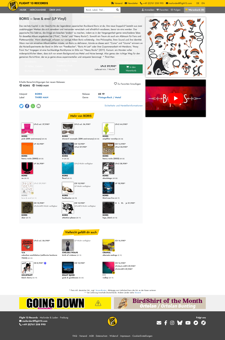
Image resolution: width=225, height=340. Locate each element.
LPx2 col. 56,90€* (42, 240)
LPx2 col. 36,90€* (82, 124)
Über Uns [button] (55, 9)
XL (122, 203)
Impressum (125, 336)
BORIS (38, 94)
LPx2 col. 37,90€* (42, 124)
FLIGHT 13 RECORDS (33, 3)
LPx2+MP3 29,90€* (124, 269)
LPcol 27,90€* (80, 147)
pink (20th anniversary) (40, 137)
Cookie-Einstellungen (142, 336)
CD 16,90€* (120, 240)
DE (197, 3)
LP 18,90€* (120, 183)
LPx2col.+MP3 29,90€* (125, 266)
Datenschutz (101, 336)
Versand (138, 292)
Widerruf (113, 336)
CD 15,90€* (79, 144)
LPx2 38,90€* (121, 163)
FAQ (75, 336)
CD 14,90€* (120, 144)
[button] (21, 106)
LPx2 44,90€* (121, 124)
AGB (91, 336)
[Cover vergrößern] (176, 47)
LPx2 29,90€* (40, 183)
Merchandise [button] (38, 9)
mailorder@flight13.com (33, 321)
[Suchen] (118, 10)
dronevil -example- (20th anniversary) (81, 137)
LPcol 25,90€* (121, 147)
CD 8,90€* (39, 263)
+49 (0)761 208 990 (32, 324)
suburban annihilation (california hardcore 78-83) (40, 255)
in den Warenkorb (131, 68)
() (194, 9)
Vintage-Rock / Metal (109, 97)
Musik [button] (23, 9)
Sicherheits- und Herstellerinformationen (124, 105)
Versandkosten (101, 290)
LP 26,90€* (39, 163)
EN (203, 3)
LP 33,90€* (39, 144)
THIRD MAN (41, 97)
